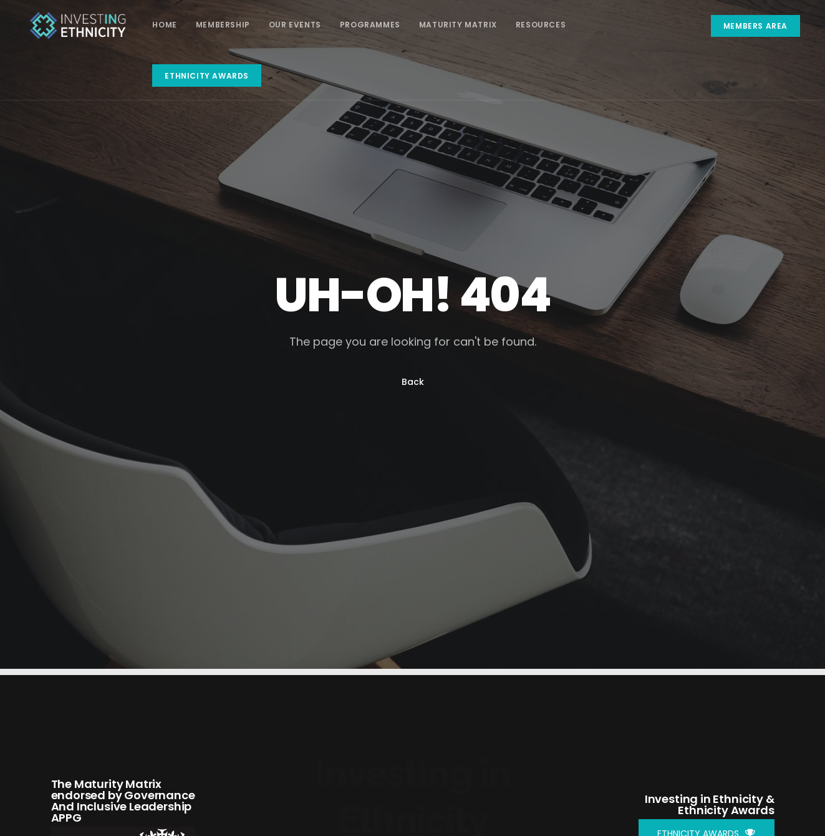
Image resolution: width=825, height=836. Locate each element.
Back (413, 382)
